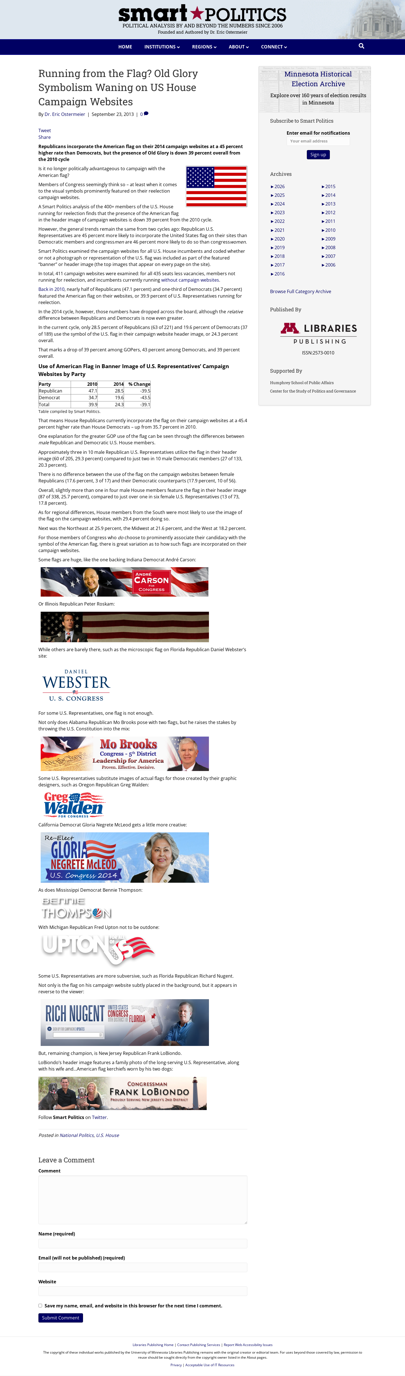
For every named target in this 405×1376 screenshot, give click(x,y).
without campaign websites (190, 280)
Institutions (160, 47)
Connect (272, 47)
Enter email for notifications (318, 138)
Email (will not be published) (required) (81, 1258)
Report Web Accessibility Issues (248, 1344)
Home (125, 47)
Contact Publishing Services (198, 1344)
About (237, 47)
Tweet (44, 130)
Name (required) (56, 1234)
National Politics (76, 1135)
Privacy (176, 1365)
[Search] (361, 46)
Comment (49, 1171)
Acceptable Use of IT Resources (209, 1365)
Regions (202, 47)
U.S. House (107, 1135)
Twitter (99, 1117)
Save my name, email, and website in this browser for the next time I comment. (133, 1306)
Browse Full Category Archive (300, 291)
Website (47, 1282)
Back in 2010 (51, 289)
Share (44, 137)
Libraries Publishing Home (153, 1344)
